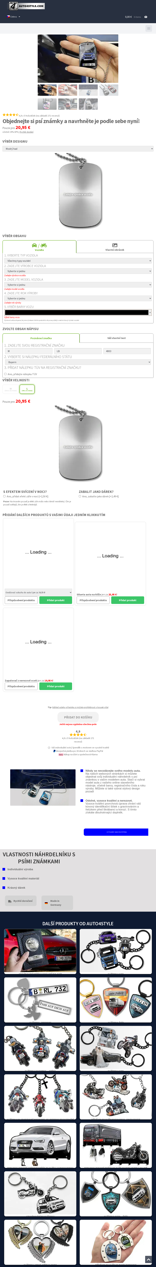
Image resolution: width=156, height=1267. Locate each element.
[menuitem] (13, 17)
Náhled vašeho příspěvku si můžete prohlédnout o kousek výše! (80, 707)
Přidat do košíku (78, 717)
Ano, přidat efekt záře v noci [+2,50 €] (25, 496)
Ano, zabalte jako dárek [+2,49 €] (99, 496)
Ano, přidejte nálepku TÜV (20, 374)
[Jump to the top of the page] (148, 1259)
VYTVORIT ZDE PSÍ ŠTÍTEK (117, 832)
